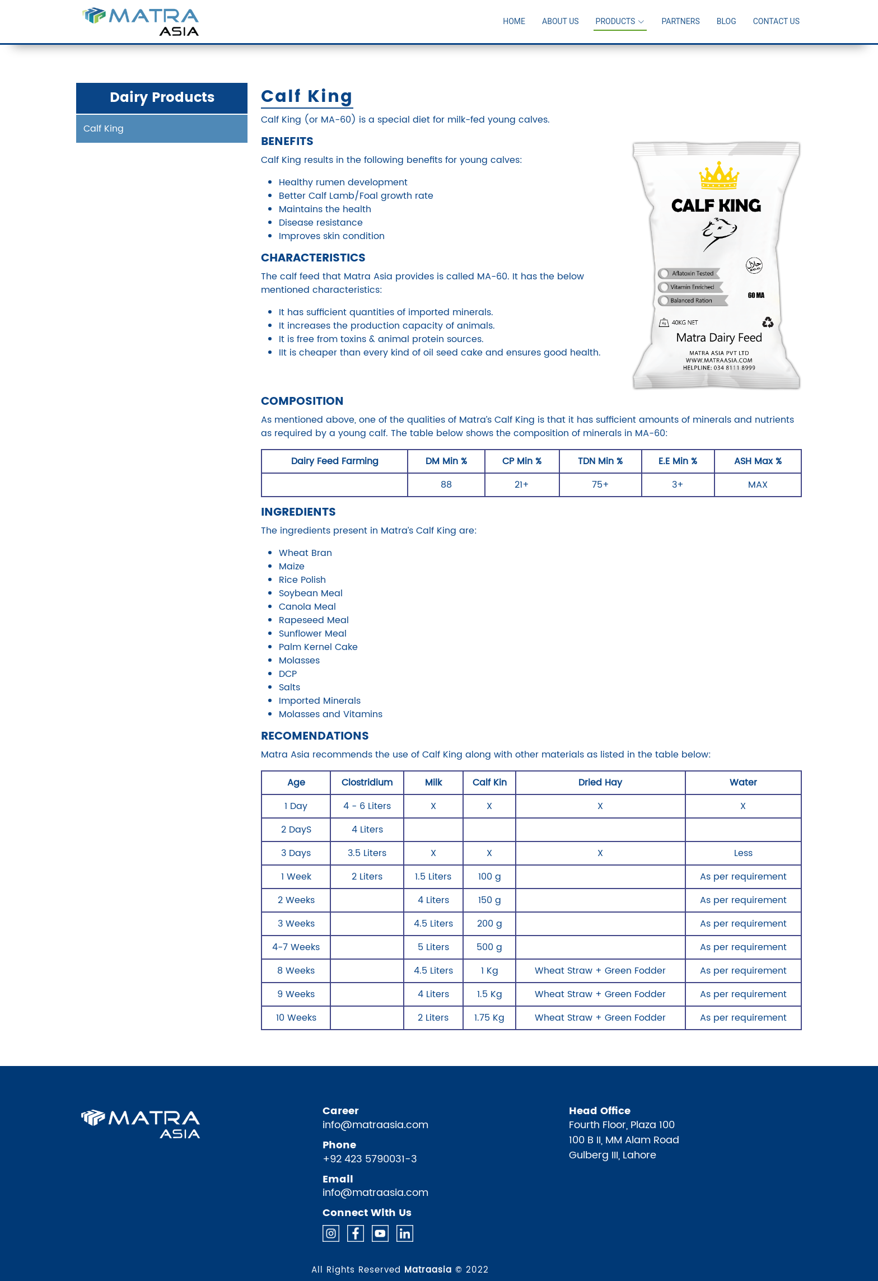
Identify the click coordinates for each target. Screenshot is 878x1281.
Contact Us (776, 21)
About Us (560, 21)
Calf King (103, 128)
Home (514, 21)
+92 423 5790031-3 (370, 1159)
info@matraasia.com (375, 1125)
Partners (680, 21)
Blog (726, 21)
